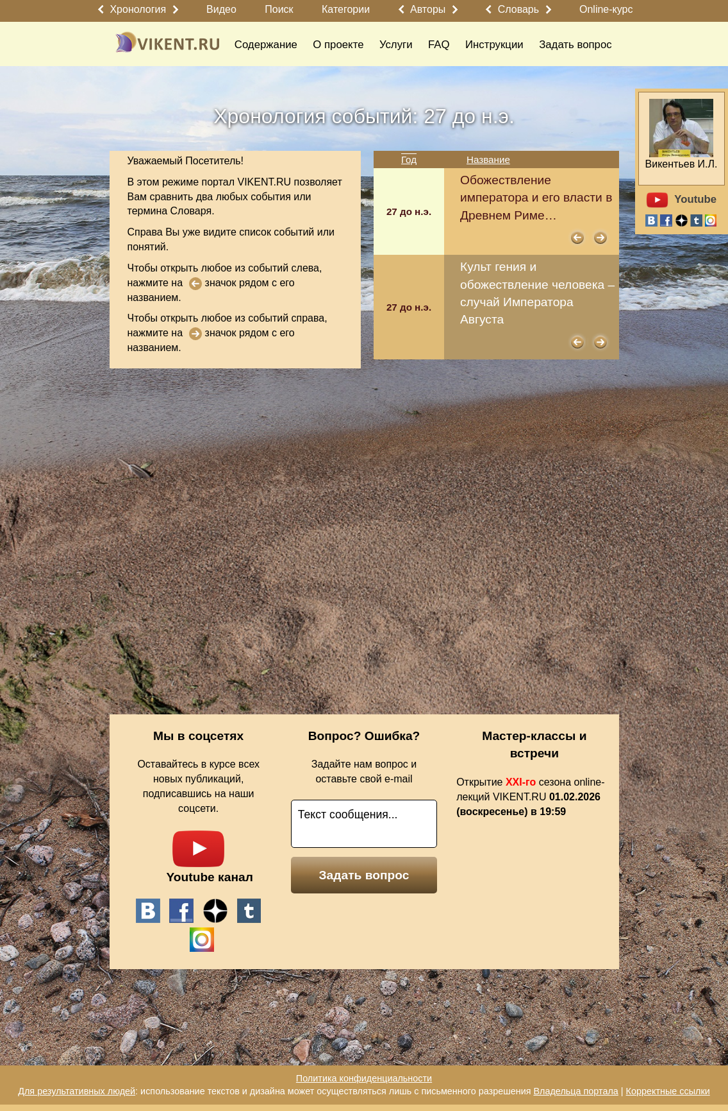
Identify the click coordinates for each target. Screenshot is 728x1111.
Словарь (518, 9)
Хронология (138, 9)
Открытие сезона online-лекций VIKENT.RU (530, 797)
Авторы (427, 9)
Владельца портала (575, 1091)
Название (488, 159)
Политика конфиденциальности (364, 1078)
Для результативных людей (76, 1091)
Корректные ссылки (668, 1091)
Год (409, 159)
